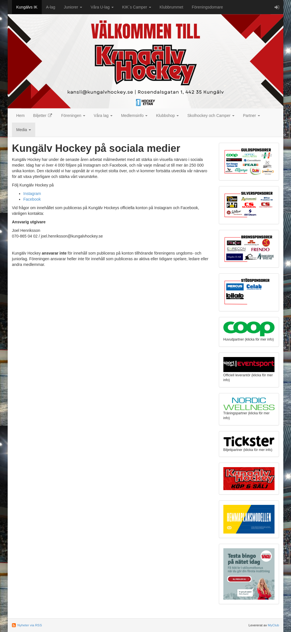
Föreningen (73, 115)
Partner (251, 115)
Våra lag (103, 115)
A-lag (50, 7)
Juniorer (73, 7)
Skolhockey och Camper (210, 115)
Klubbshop (167, 115)
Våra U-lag (102, 7)
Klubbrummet (171, 7)
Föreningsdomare (207, 7)
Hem (20, 115)
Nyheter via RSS (29, 625)
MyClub (273, 625)
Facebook (32, 199)
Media (23, 129)
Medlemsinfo (134, 115)
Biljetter (43, 115)
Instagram (32, 193)
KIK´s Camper (136, 7)
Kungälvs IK (27, 7)
